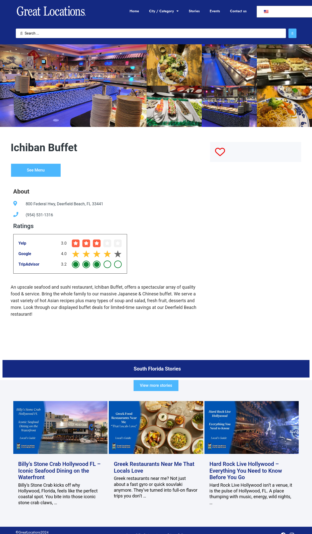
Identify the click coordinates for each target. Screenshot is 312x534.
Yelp (22, 243)
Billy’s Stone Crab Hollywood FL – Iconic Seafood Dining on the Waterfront (59, 470)
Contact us (238, 11)
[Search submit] (292, 33)
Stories (194, 11)
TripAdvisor (29, 264)
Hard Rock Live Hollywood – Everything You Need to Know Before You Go (246, 470)
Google (25, 253)
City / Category (164, 11)
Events (215, 11)
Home (134, 11)
